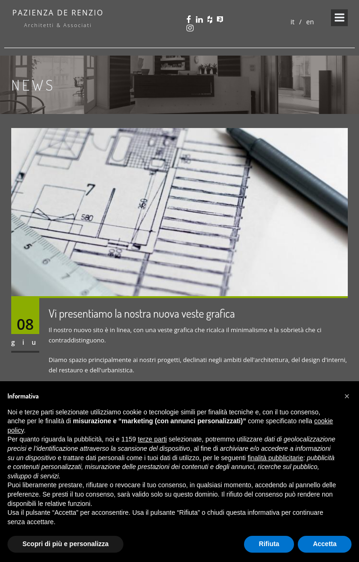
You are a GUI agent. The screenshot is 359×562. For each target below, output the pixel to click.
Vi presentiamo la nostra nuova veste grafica (142, 313)
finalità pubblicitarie (275, 458)
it (292, 21)
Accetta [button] (325, 544)
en (310, 21)
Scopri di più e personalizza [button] (65, 544)
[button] (346, 396)
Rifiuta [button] (269, 544)
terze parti (152, 439)
